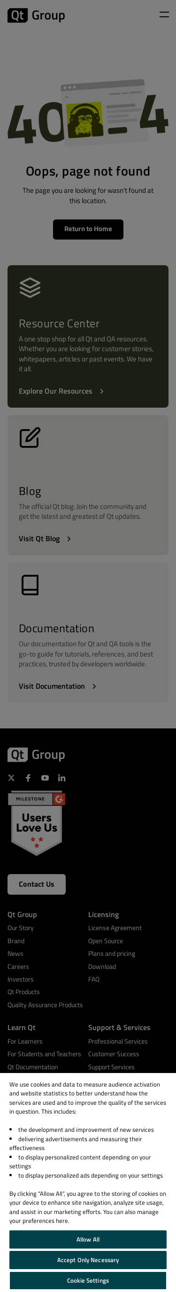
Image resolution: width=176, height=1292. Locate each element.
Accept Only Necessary (88, 1259)
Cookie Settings (88, 1280)
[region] (88, 1182)
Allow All (88, 1239)
